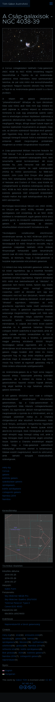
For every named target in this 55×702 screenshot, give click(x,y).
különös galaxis (10, 478)
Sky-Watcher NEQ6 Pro (16, 596)
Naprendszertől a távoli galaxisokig (22, 624)
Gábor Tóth (21, 680)
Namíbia (6, 499)
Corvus (5, 471)
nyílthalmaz (38, 642)
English (7, 671)
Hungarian (8, 674)
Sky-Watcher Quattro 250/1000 (21, 599)
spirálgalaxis (8, 485)
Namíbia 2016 (9, 656)
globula (20, 646)
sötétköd (6, 646)
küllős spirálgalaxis (11, 489)
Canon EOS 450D (13, 607)
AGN (20, 653)
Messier (23, 642)
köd (18, 635)
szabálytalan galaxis (12, 482)
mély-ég (6, 468)
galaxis (5, 475)
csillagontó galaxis (11, 492)
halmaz (30, 639)
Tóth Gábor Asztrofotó (15, 4)
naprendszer (8, 660)
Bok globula (8, 653)
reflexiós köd (9, 649)
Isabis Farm (10, 589)
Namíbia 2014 (9, 496)
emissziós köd (32, 635)
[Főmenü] (51, 3)
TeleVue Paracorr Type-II (17, 603)
